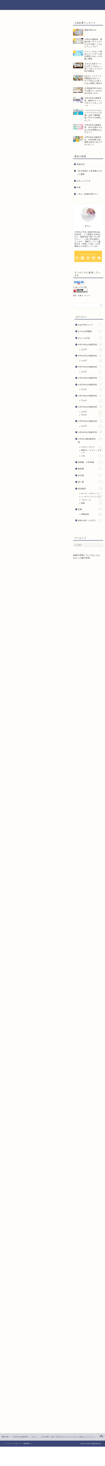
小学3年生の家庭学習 (90, 395)
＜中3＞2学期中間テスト (88, 194)
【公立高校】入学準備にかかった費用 (89, 172)
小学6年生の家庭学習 (90, 432)
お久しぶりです (84, 181)
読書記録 (91, 514)
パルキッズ (91, 500)
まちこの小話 (90, 338)
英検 (91, 503)
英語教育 (44, 13)
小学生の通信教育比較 (90, 440)
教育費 (90, 468)
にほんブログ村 (80, 287)
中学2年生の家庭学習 (90, 355)
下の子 (91, 389)
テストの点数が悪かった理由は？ (29, 213)
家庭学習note (52, 5)
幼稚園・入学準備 (90, 462)
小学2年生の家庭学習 (90, 384)
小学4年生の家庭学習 (90, 406)
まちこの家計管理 (81, 558)
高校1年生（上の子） (90, 520)
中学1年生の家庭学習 (90, 344)
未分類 (90, 475)
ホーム (11, 13)
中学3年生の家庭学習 (90, 366)
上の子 (7, 24)
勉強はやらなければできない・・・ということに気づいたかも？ (37, 225)
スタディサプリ (91, 447)
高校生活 (81, 164)
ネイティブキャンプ (91, 493)
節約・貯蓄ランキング (81, 296)
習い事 (77, 13)
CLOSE (56, 198)
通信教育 (61, 13)
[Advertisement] (35, 153)
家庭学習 (28, 13)
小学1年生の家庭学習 (90, 377)
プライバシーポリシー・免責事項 (18, 1443)
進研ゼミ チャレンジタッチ (91, 451)
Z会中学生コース (90, 324)
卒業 (79, 187)
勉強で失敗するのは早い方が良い (29, 232)
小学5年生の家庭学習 (90, 421)
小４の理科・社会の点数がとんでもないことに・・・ (34, 207)
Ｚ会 (91, 456)
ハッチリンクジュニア (91, 496)
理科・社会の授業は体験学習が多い (30, 219)
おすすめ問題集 (90, 331)
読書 (94, 13)
